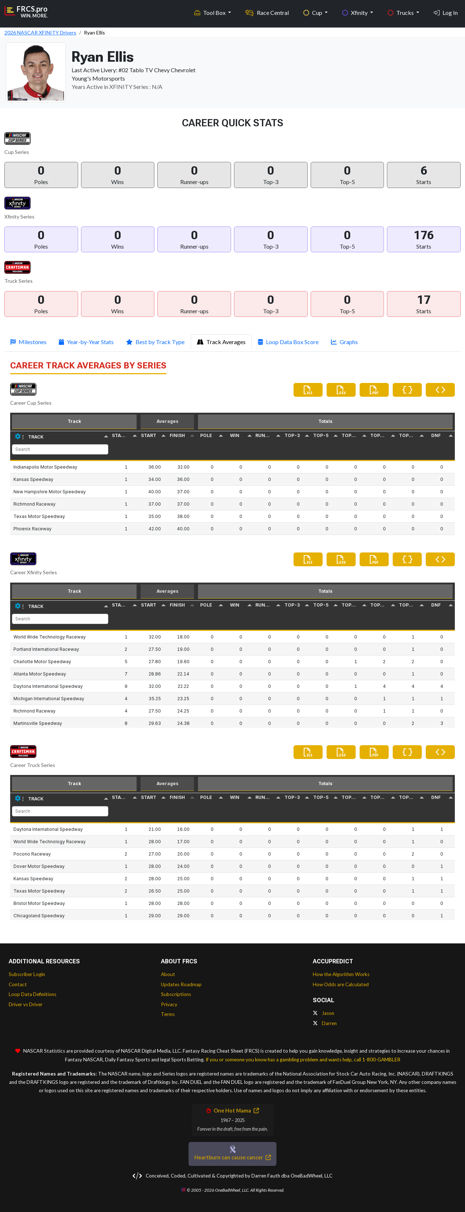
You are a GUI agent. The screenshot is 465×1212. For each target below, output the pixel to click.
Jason (323, 1013)
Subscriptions (176, 994)
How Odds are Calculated (341, 984)
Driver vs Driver (26, 1004)
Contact (18, 984)
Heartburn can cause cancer (232, 1157)
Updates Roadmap (181, 984)
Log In (446, 11)
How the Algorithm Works (341, 974)
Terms (168, 1014)
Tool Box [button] (210, 11)
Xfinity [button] (355, 11)
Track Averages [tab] (221, 341)
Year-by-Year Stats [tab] (86, 341)
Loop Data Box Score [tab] (288, 341)
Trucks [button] (401, 11)
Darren (325, 1023)
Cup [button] (313, 11)
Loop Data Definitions (32, 994)
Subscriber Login (27, 974)
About (168, 974)
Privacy (169, 1004)
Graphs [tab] (344, 341)
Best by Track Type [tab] (155, 341)
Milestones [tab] (28, 341)
